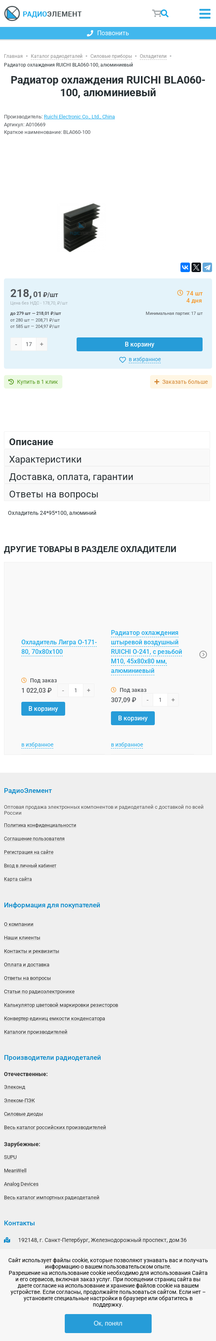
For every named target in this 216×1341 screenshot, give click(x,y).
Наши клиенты (22, 938)
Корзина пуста (157, 13)
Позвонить (108, 33)
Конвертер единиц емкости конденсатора (54, 1018)
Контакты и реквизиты (31, 951)
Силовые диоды (23, 1114)
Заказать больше (185, 382)
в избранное (145, 359)
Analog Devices (21, 1184)
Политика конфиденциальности (40, 825)
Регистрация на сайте (28, 852)
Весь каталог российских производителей (55, 1127)
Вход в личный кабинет (30, 866)
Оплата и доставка (26, 965)
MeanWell (15, 1170)
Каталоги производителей (36, 1032)
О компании (19, 924)
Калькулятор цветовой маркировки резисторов (61, 1005)
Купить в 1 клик (37, 382)
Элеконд (14, 1087)
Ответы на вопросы (27, 978)
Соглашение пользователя (34, 839)
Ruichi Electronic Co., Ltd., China (79, 117)
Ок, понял (108, 1323)
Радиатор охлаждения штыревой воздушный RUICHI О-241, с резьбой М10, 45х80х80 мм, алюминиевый (146, 651)
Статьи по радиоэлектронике (39, 991)
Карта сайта (18, 879)
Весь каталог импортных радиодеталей (52, 1197)
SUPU (10, 1157)
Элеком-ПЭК (19, 1100)
